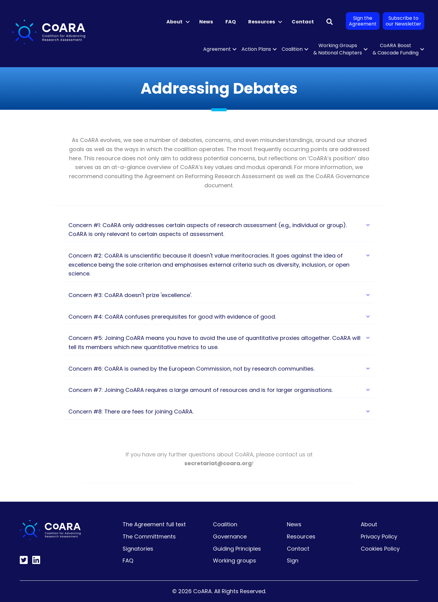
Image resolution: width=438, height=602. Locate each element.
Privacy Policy (379, 536)
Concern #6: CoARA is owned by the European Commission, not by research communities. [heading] (191, 368)
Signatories (138, 548)
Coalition (292, 49)
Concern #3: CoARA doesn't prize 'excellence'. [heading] (130, 295)
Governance (230, 536)
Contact (303, 21)
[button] (187, 22)
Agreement (217, 49)
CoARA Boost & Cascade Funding (396, 49)
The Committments (149, 536)
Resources (261, 21)
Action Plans (256, 49)
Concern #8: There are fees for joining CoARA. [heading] (130, 411)
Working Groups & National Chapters (337, 49)
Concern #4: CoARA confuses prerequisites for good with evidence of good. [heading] (172, 316)
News (206, 21)
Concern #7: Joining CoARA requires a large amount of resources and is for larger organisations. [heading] (200, 390)
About (174, 21)
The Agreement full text (154, 524)
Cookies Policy (380, 548)
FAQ (230, 21)
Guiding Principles (237, 548)
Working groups (234, 560)
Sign (292, 560)
